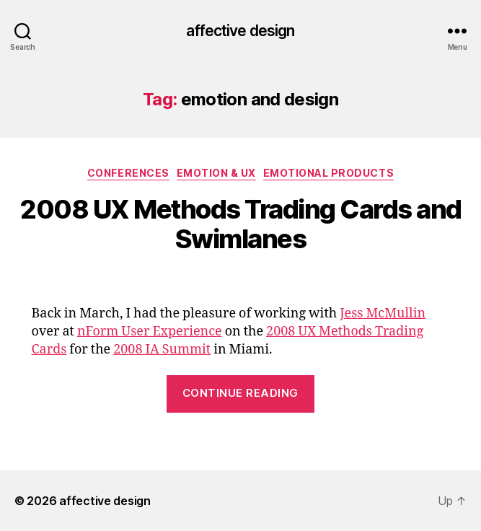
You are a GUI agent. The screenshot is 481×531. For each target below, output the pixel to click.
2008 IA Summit (162, 349)
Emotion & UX (216, 173)
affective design (240, 30)
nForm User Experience (149, 331)
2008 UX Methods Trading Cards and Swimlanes (240, 224)
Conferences (128, 173)
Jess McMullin (382, 313)
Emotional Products (328, 173)
